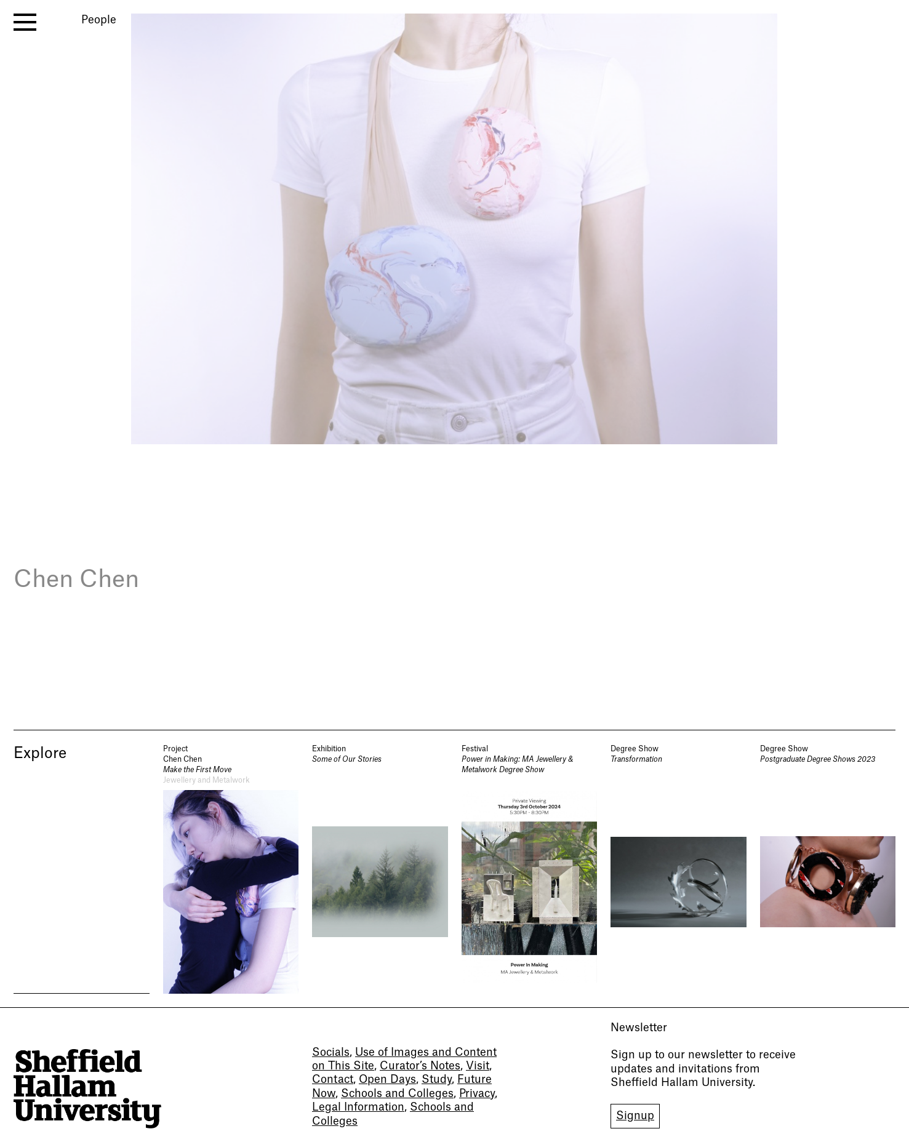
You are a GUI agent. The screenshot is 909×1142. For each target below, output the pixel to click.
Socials (331, 1052)
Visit (477, 1066)
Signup (635, 1116)
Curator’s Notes (420, 1066)
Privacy (477, 1093)
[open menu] (25, 22)
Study (437, 1079)
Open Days (387, 1079)
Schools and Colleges (397, 1093)
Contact (332, 1079)
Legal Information (358, 1107)
